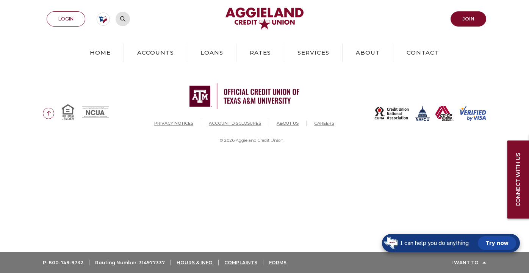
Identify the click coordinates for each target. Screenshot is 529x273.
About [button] (368, 52)
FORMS (277, 262)
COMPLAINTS (240, 262)
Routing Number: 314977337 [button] (130, 262)
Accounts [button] (155, 52)
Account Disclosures (235, 123)
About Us (288, 123)
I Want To (465, 262)
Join (468, 19)
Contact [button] (423, 52)
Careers (324, 123)
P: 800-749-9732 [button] (63, 262)
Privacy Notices (173, 123)
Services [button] (313, 52)
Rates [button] (260, 52)
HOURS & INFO (195, 262)
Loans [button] (211, 52)
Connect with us (518, 179)
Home (100, 52)
